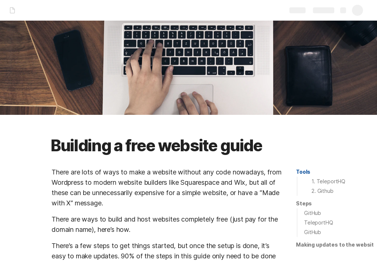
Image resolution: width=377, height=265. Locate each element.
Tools (303, 172)
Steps (304, 203)
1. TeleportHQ (328, 181)
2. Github (322, 191)
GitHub (312, 213)
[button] (303, 172)
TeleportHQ (318, 222)
